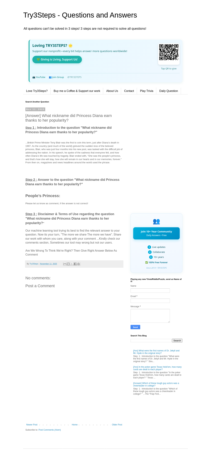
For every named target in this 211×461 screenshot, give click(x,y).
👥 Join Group (56, 77)
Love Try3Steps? (37, 90)
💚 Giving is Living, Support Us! (57, 59)
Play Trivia (146, 90)
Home (75, 424)
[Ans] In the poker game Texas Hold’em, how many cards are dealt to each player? (157, 368)
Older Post (117, 424)
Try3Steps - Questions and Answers (80, 15)
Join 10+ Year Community (156, 233)
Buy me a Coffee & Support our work (77, 90)
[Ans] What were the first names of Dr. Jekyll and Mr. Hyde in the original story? (156, 351)
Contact (129, 90)
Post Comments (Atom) (49, 430)
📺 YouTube (38, 77)
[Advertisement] (74, 394)
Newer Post (31, 424)
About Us (112, 90)
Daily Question (168, 90)
